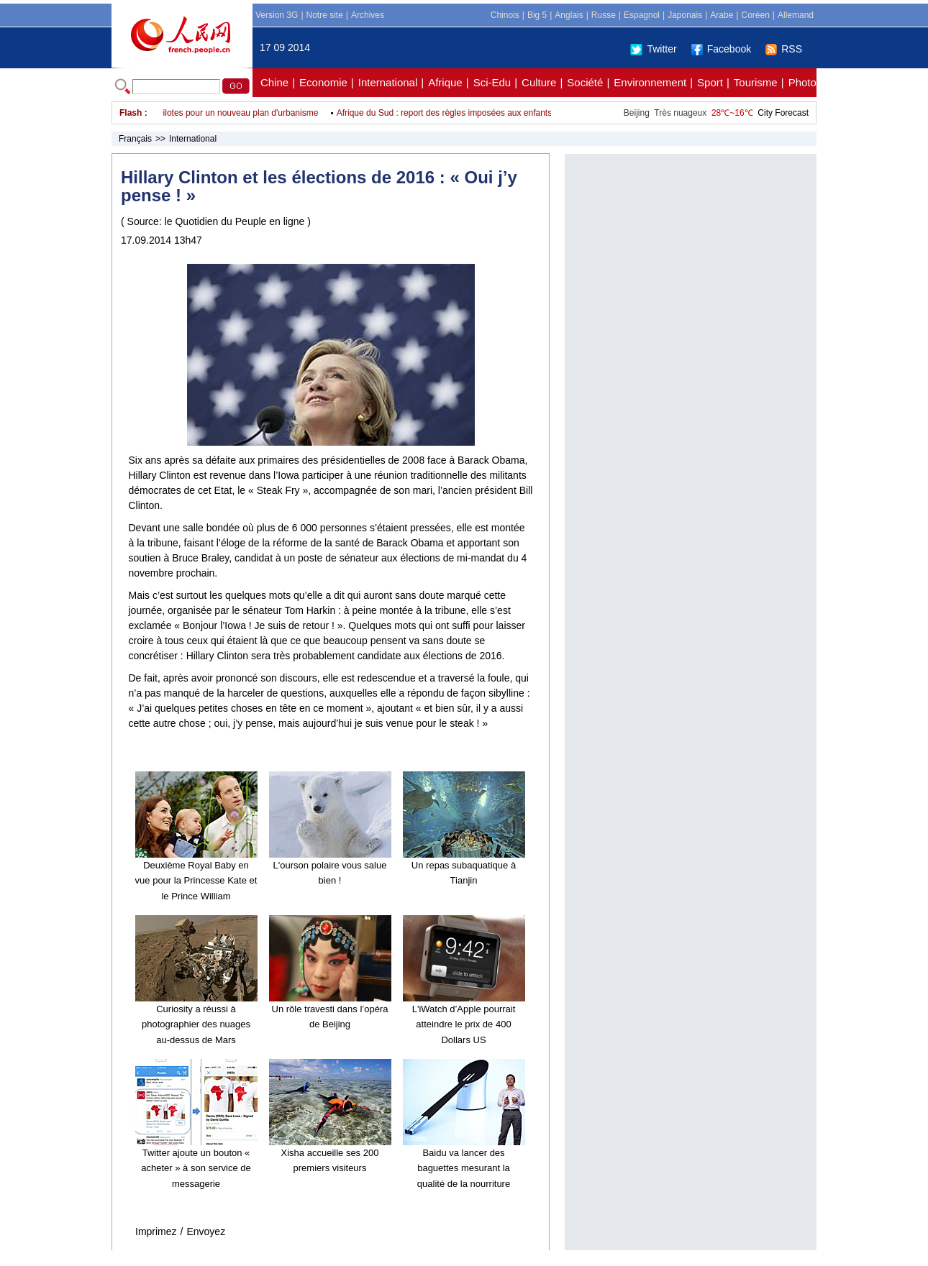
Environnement (650, 82)
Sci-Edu (492, 82)
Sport (710, 82)
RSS (783, 49)
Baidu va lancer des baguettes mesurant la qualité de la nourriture (463, 1168)
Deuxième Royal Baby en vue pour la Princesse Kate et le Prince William (196, 881)
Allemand (796, 15)
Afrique (445, 82)
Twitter (653, 49)
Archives (367, 15)
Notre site (324, 15)
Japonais (685, 15)
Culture (539, 82)
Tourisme (756, 82)
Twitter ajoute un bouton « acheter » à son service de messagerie (195, 1168)
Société (585, 82)
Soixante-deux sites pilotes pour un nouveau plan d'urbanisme (203, 113)
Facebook (721, 49)
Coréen (755, 15)
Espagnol (642, 15)
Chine (274, 82)
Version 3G (276, 15)
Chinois (505, 15)
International (388, 82)
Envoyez (205, 1231)
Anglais (569, 15)
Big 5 (537, 15)
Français (135, 139)
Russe (603, 15)
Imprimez (156, 1231)
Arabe (721, 15)
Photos (805, 82)
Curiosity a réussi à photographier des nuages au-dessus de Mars (196, 1024)
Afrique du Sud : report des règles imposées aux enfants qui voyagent (473, 113)
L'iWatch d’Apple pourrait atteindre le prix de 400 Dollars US (464, 1024)
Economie (323, 82)
